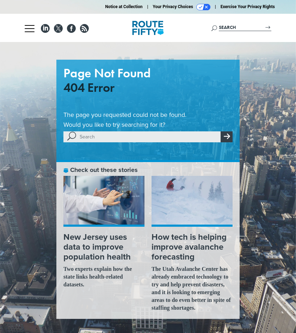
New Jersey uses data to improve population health (97, 247)
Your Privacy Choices (181, 7)
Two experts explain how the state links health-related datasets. (97, 276)
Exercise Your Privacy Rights (248, 6)
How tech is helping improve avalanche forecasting (189, 247)
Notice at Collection (123, 6)
